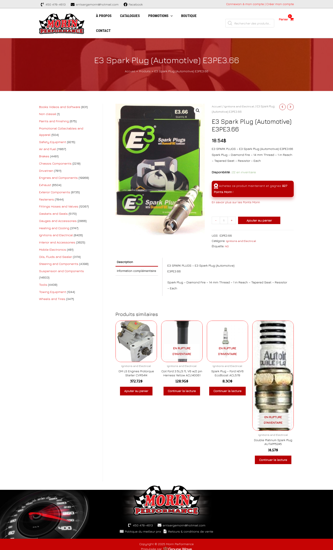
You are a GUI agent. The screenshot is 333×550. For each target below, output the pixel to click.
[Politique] (139, 525)
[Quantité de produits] (224, 208)
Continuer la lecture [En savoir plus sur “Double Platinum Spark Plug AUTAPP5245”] (273, 451)
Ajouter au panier (259, 208)
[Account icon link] (260, 4)
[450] (53, 4)
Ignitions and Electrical (239, 93)
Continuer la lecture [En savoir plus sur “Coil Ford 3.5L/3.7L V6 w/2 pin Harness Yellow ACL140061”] (182, 386)
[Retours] (189, 525)
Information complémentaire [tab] (130, 262)
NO (227, 233)
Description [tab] (126, 250)
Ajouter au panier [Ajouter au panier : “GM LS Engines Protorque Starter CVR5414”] (136, 380)
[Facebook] (133, 4)
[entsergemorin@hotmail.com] (94, 4)
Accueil (217, 93)
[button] (198, 98)
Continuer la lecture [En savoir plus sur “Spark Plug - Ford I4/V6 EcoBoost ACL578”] (227, 382)
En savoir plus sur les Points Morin (237, 189)
